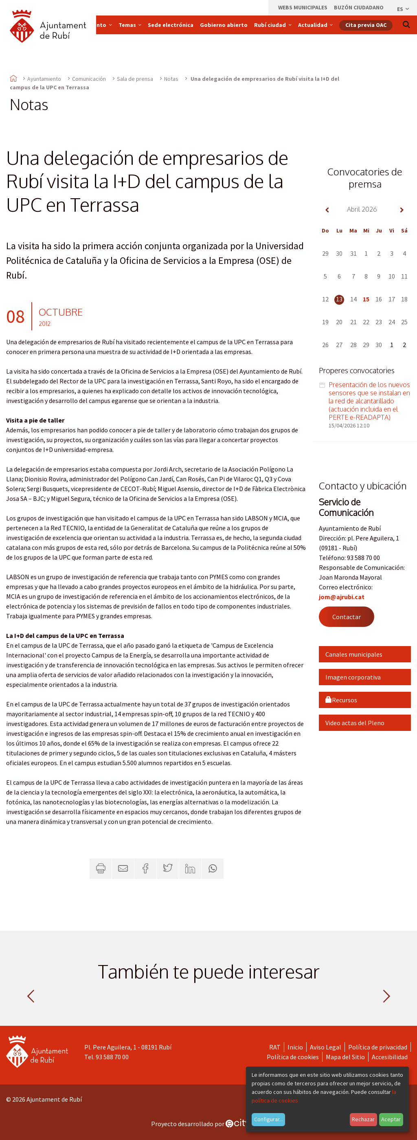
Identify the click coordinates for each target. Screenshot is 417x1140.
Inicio (295, 1047)
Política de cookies (293, 1057)
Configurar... (268, 1119)
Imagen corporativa (353, 677)
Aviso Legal (325, 1047)
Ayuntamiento (44, 78)
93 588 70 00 (112, 1057)
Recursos (341, 700)
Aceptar (391, 1119)
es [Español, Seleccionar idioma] (403, 9)
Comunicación (89, 78)
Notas (171, 78)
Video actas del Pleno (354, 723)
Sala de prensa (135, 78)
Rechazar (363, 1119)
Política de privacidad (377, 1047)
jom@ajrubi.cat (341, 597)
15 (366, 299)
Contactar (346, 617)
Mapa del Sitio (345, 1057)
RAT (275, 1047)
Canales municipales (353, 654)
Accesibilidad (390, 1057)
